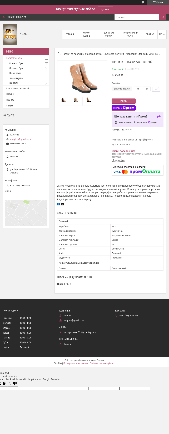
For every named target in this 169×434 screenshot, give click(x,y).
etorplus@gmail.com (20, 139)
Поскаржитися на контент (75, 363)
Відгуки (9, 105)
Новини (10, 94)
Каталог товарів (87, 34)
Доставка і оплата (109, 34)
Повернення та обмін (130, 34)
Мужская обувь (16, 63)
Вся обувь (13, 83)
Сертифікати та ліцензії (17, 88)
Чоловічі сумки (16, 78)
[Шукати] (162, 17)
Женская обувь (93, 54)
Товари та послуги (72, 54)
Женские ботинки (114, 54)
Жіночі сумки (15, 73)
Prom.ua (101, 360)
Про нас (150, 34)
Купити (123, 101)
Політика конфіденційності (102, 363)
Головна (70, 34)
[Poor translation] (12, 383)
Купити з (123, 108)
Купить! (105, 9)
